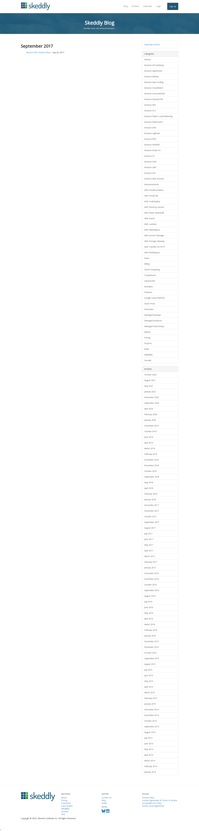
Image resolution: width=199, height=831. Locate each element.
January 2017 (150, 567)
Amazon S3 (149, 156)
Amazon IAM (150, 127)
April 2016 (148, 618)
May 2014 (148, 749)
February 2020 (150, 414)
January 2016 (150, 635)
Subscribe (147, 6)
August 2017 (149, 528)
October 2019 (150, 431)
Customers (66, 803)
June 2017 (148, 539)
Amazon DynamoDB (153, 99)
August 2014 (149, 732)
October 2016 (150, 584)
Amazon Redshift (152, 144)
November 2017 (151, 511)
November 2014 (151, 715)
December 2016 (151, 573)
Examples (148, 286)
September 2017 (151, 522)
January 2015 (150, 704)
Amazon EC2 (150, 110)
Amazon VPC (150, 173)
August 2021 (149, 380)
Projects (148, 343)
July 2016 (148, 601)
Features (148, 292)
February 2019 (150, 454)
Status (104, 803)
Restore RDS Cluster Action (38, 52)
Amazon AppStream (153, 71)
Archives (135, 6)
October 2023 (150, 374)
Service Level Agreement (153, 806)
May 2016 (148, 613)
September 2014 (151, 726)
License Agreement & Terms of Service (159, 800)
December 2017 (151, 505)
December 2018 (151, 459)
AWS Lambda (150, 224)
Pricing (147, 337)
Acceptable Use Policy (152, 803)
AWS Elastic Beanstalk (154, 212)
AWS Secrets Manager (154, 235)
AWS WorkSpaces (152, 252)
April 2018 (148, 488)
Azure (146, 258)
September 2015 (151, 658)
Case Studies (67, 806)
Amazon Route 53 (152, 150)
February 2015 (150, 698)
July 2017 (148, 533)
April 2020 (148, 408)
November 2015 (151, 647)
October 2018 (150, 471)
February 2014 (150, 766)
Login (158, 6)
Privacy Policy (148, 797)
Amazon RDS (150, 139)
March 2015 (149, 692)
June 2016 (148, 607)
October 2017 (150, 516)
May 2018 (148, 482)
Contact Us (107, 797)
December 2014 (151, 709)
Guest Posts (149, 303)
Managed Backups (152, 315)
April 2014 (148, 755)
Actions (147, 59)
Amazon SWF (150, 167)
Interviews (148, 309)
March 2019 (149, 448)
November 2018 (151, 465)
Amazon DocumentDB (154, 93)
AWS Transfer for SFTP (154, 246)
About (64, 797)
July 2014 (148, 738)
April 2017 (148, 550)
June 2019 (148, 437)
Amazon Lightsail (152, 133)
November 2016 (151, 579)
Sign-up (172, 6)
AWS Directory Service (154, 207)
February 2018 (150, 493)
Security (147, 360)
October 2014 (150, 721)
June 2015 (148, 675)
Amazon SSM (150, 161)
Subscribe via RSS (152, 44)
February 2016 (150, 630)
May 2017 (148, 545)
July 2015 (148, 669)
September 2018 (151, 476)
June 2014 (148, 743)
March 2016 (149, 624)
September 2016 (151, 590)
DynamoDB (149, 281)
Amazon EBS (150, 105)
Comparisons (150, 275)
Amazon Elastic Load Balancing (158, 116)
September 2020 (151, 403)
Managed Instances (153, 320)
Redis (146, 349)
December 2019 (151, 425)
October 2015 (150, 652)
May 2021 (148, 386)
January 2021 (150, 391)
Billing (147, 264)
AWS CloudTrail (151, 195)
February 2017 (150, 562)
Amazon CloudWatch (153, 88)
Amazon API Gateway (154, 65)
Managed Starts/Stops (154, 326)
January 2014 (150, 772)
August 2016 (149, 596)
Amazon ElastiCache (153, 122)
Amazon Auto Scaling (153, 82)
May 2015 (148, 681)
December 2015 (151, 641)
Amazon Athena (151, 76)
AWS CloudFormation (153, 190)
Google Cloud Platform (154, 298)
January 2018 (150, 499)
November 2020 (151, 397)
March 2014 (149, 760)
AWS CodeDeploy (152, 201)
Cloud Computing (152, 269)
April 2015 (148, 686)
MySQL (147, 332)
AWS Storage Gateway (154, 241)
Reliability (148, 354)
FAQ (63, 814)
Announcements (151, 184)
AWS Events (149, 218)
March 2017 (149, 556)
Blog (125, 6)
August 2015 (149, 664)
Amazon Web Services (154, 178)
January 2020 (150, 420)
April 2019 (148, 442)
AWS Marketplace (152, 229)
